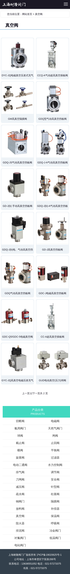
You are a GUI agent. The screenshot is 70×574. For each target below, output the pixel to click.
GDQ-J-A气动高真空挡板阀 (52, 162)
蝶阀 (20, 450)
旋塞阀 (20, 457)
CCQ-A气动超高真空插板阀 (52, 75)
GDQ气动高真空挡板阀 (17, 293)
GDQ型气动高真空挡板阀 (52, 118)
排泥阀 (20, 530)
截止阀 (20, 442)
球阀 (20, 435)
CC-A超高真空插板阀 (52, 336)
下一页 (36, 393)
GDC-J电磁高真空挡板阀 (52, 293)
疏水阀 (20, 494)
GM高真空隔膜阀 (17, 118)
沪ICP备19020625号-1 (49, 554)
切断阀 (19, 4)
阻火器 (20, 523)
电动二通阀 (20, 464)
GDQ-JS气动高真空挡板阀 (17, 162)
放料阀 (20, 508)
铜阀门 (20, 501)
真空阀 (38, 14)
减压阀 (20, 486)
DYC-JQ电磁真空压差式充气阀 (17, 76)
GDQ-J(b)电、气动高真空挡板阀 (17, 251)
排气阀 (20, 472)
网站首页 (27, 14)
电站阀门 (20, 545)
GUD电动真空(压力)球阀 (52, 380)
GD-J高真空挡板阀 (52, 249)
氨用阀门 (20, 428)
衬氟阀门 (20, 537)
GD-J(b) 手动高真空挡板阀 (17, 206)
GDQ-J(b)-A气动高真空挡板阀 (52, 207)
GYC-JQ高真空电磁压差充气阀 (18, 381)
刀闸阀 (20, 479)
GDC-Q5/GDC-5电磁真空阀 (17, 336)
